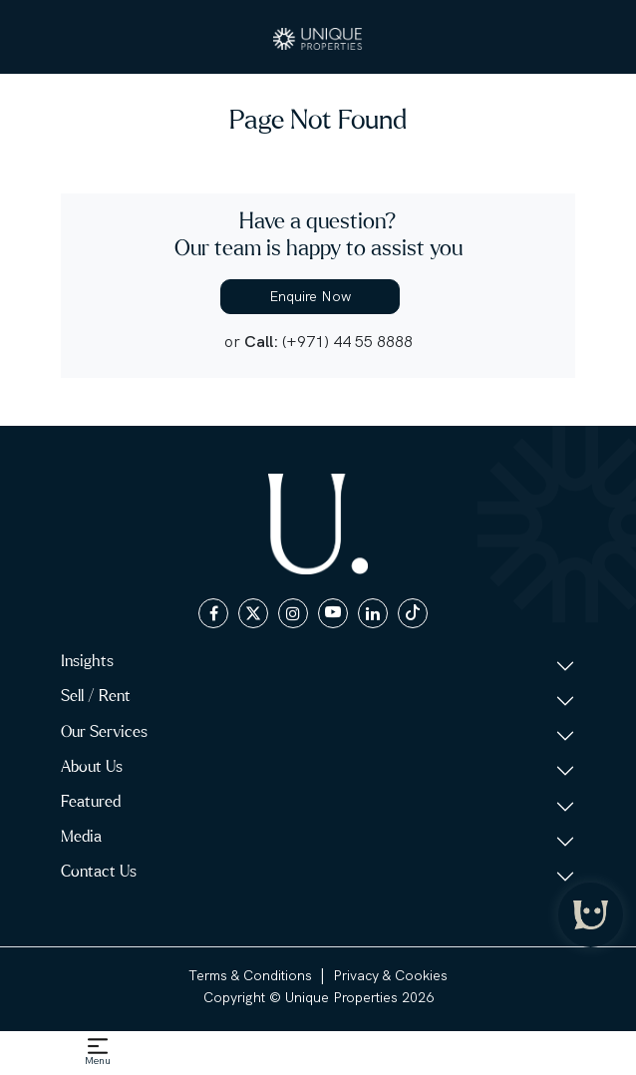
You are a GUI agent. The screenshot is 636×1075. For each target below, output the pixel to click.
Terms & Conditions (250, 975)
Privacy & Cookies (390, 975)
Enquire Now (310, 296)
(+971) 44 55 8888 (347, 341)
